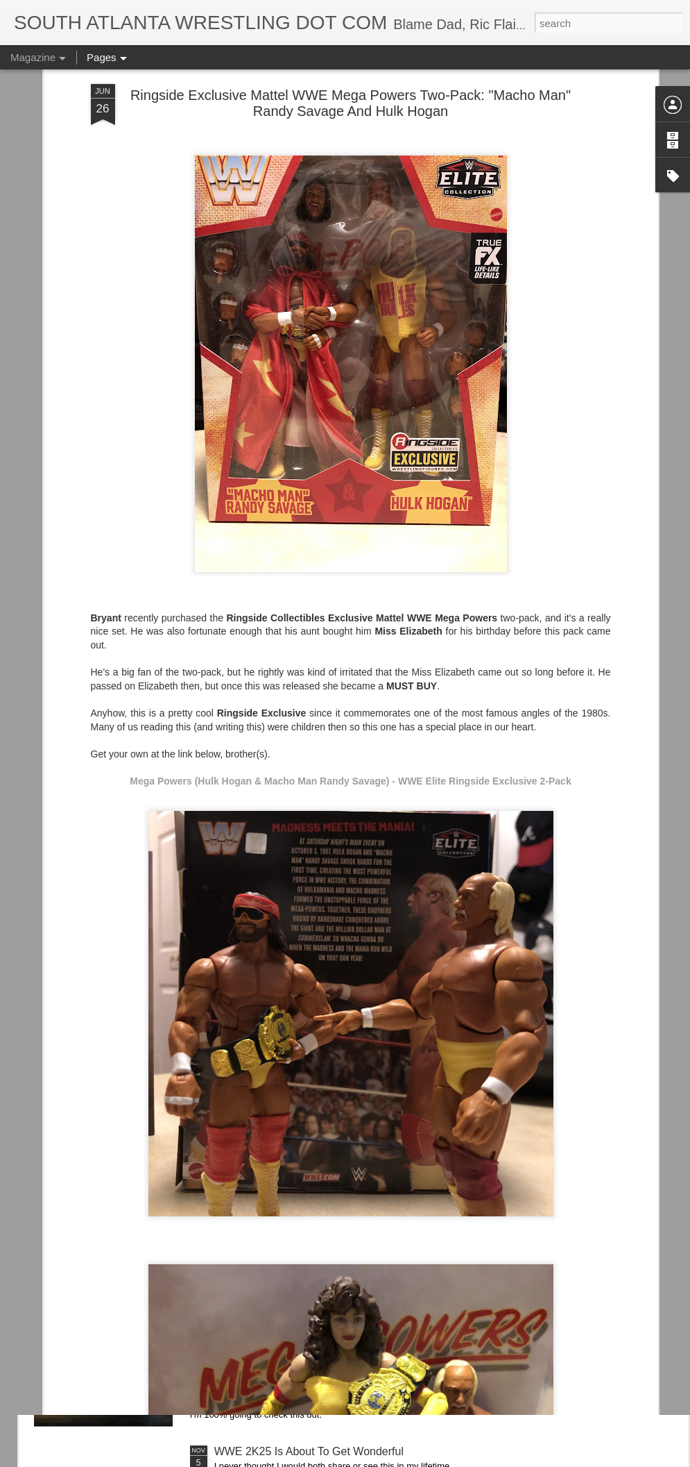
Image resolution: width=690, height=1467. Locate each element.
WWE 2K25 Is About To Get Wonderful (309, 1451)
